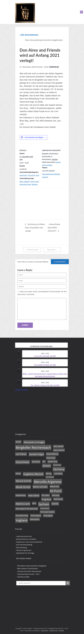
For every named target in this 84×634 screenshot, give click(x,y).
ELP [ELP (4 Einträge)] (44, 462)
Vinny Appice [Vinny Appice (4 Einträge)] (48, 516)
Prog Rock (31, 175)
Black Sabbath (24, 181)
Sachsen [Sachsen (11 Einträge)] (44, 504)
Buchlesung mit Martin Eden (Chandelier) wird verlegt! (35, 227)
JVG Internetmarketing (24, 545)
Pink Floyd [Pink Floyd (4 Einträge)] (55, 495)
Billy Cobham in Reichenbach (27, 568)
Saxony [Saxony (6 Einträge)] (55, 503)
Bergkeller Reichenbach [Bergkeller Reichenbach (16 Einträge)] (33, 447)
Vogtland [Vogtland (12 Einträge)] (21, 520)
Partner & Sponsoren (23, 550)
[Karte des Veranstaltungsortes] (31, 203)
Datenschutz (54, 631)
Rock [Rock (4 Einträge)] (34, 503)
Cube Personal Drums (24, 536)
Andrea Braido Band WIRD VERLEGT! (54, 227)
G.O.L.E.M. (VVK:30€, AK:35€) (45, 356)
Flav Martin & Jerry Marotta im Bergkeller (31, 566)
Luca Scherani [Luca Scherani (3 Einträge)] (50, 477)
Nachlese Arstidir (23, 577)
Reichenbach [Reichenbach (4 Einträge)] (58, 499)
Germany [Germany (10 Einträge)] (58, 469)
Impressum (44, 631)
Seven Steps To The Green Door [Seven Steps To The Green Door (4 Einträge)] (27, 509)
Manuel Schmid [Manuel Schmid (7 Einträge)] (23, 480)
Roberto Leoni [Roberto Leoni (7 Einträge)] (23, 503)
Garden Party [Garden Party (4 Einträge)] (52, 462)
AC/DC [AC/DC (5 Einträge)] (18, 442)
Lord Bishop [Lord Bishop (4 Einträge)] (58, 474)
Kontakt (61, 631)
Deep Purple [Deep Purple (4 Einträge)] (50, 458)
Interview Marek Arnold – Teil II (28, 574)
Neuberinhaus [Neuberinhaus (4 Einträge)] (21, 495)
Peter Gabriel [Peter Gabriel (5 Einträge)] (33, 495)
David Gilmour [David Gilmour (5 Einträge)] (52, 454)
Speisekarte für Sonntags (25, 553)
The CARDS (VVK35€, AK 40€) (45, 365)
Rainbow (35, 184)
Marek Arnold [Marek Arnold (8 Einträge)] (23, 487)
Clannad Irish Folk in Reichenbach (29, 571)
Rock (37, 175)
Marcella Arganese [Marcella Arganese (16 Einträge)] (47, 481)
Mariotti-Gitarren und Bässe (26, 539)
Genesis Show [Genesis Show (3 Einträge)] (57, 465)
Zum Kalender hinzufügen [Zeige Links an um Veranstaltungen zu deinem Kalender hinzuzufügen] (34, 137)
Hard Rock (23, 175)
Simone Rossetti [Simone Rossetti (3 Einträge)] (44, 508)
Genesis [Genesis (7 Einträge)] (47, 465)
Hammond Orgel (25, 184)
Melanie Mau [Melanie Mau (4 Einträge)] (54, 486)
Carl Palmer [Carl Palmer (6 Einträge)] (21, 454)
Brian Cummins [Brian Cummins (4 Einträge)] (59, 450)
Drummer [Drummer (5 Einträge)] (36, 462)
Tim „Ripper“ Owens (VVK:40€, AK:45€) (45, 385)
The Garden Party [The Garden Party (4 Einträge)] (22, 516)
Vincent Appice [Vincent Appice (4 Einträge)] (36, 516)
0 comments (58, 261)
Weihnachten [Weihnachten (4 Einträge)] (34, 519)
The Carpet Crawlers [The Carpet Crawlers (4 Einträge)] (47, 512)
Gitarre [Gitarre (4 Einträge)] (18, 474)
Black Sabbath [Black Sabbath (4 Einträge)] (58, 446)
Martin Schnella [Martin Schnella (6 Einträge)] (40, 486)
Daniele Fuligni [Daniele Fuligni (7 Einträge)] (36, 454)
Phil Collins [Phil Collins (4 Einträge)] (45, 495)
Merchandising (21, 547)
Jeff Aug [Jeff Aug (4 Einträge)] (48, 474)
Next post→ (52, 249)
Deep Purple (34, 181)
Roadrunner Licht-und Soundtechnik (29, 542)
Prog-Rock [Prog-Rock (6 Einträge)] (46, 499)
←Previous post (32, 249)
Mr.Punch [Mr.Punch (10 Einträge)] (56, 491)
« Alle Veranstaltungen (29, 35)
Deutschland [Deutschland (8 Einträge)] (22, 462)
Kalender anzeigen (21, 390)
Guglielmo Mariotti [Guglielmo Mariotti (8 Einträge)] (33, 474)
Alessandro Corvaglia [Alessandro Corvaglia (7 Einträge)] (34, 442)
